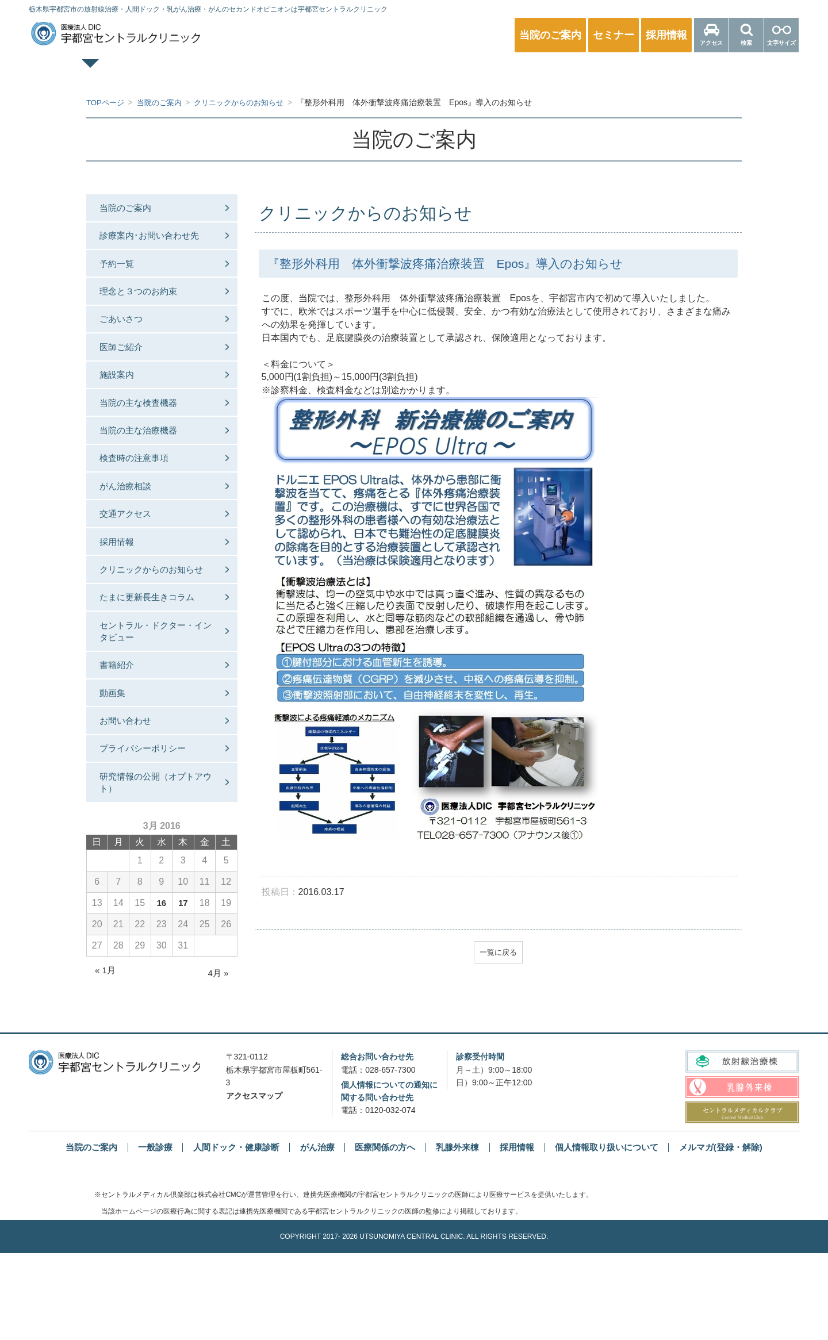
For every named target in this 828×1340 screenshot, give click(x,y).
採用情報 (121, 584)
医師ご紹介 (126, 365)
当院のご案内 (131, 209)
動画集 (117, 766)
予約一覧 (121, 272)
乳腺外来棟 (459, 1234)
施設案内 (121, 397)
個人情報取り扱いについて (615, 1234)
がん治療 (312, 1234)
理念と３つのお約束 (144, 303)
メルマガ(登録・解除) (735, 1234)
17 (183, 990)
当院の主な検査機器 (144, 428)
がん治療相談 (131, 522)
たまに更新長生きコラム (154, 660)
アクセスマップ (254, 1182)
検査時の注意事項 (140, 491)
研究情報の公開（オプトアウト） (154, 866)
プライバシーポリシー (149, 829)
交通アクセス (131, 553)
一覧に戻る (498, 953)
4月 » (217, 1060)
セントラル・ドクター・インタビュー (154, 697)
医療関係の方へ (704, 72)
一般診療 (240, 72)
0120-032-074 (390, 1196)
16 (161, 990)
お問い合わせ (131, 798)
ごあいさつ (126, 334)
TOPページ (124, 72)
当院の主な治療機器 (144, 459)
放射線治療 (588, 72)
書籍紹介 (121, 735)
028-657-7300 (390, 1156)
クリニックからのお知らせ (154, 622)
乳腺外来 (472, 72)
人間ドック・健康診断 (356, 72)
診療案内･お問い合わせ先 (156, 240)
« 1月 (106, 1057)
